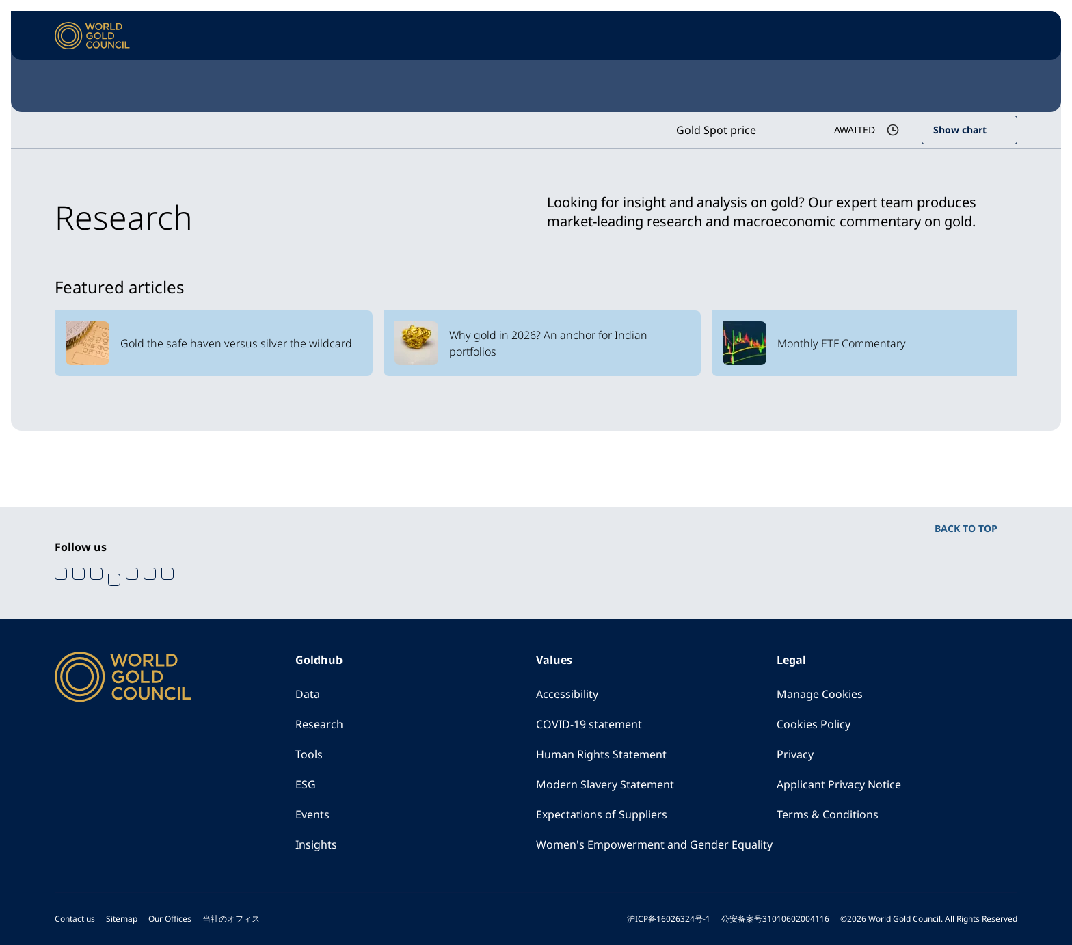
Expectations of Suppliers (601, 814)
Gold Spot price (716, 129)
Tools (309, 754)
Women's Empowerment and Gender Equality (654, 844)
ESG (305, 784)
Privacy (795, 754)
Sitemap (121, 918)
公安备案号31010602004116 (775, 918)
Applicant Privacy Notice (839, 784)
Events (312, 814)
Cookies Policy (813, 724)
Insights (316, 844)
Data (307, 694)
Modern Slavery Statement (605, 784)
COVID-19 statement (589, 724)
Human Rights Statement (601, 754)
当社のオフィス (231, 918)
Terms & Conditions (828, 814)
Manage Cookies (820, 694)
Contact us (75, 918)
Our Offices (169, 918)
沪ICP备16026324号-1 (668, 918)
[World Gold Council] (92, 36)
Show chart (960, 129)
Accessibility (567, 694)
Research (319, 724)
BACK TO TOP (966, 528)
